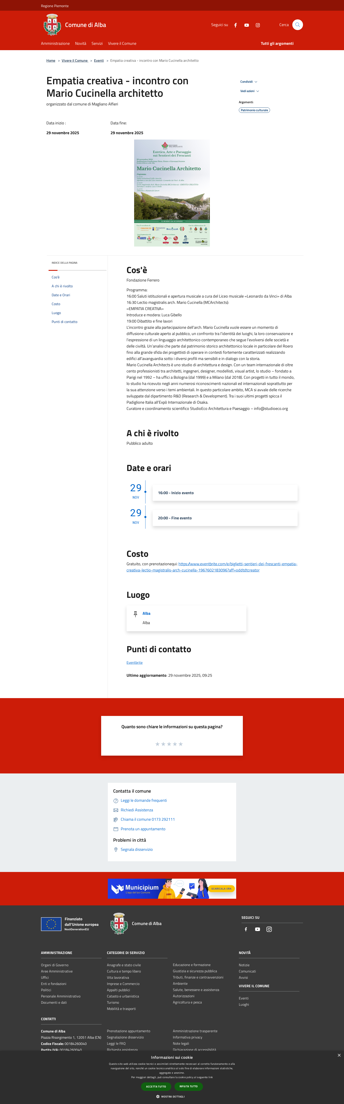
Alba (146, 613)
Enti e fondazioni (53, 983)
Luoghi (244, 1004)
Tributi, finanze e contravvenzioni (198, 977)
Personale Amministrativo (60, 996)
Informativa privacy (187, 1037)
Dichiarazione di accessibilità (194, 1049)
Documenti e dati (54, 1002)
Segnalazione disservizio (125, 1037)
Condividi (249, 81)
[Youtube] (244, 25)
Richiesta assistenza (122, 1049)
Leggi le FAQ (116, 1043)
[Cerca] (297, 24)
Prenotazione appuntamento (128, 1031)
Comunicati (247, 971)
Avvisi (243, 977)
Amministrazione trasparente (195, 1031)
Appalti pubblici (118, 990)
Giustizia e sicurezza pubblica (195, 971)
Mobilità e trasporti (121, 1008)
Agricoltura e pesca (187, 1002)
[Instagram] (256, 25)
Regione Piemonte (55, 5)
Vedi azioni (250, 91)
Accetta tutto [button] (156, 1086)
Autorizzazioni (184, 996)
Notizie (244, 965)
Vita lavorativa (118, 977)
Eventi (99, 60)
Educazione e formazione (192, 964)
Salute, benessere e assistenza (196, 989)
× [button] (339, 1055)
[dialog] (172, 1077)
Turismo (113, 1002)
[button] (172, 1096)
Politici (46, 990)
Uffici (45, 977)
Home (50, 60)
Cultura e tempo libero (124, 971)
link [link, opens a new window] (211, 1077)
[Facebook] (233, 25)
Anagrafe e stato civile (124, 965)
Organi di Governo (54, 965)
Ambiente (180, 983)
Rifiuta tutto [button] (189, 1086)
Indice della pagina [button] (64, 263)
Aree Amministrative (57, 971)
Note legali (181, 1043)
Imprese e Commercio (123, 983)
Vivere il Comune (75, 60)
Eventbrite (135, 662)
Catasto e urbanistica (123, 996)
